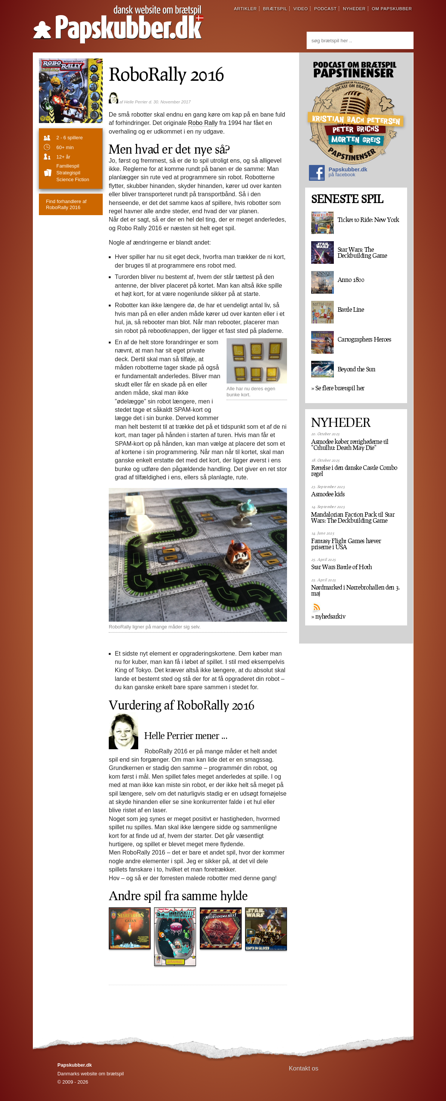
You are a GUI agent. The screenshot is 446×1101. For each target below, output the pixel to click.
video (300, 8)
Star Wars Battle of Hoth (341, 567)
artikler (245, 8)
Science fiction (72, 179)
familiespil (67, 166)
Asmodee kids (328, 494)
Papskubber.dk (338, 174)
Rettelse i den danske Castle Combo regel (354, 471)
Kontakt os (304, 1068)
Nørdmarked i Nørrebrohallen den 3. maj (355, 590)
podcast (325, 8)
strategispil (68, 173)
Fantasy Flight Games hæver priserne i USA (346, 544)
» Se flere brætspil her (337, 388)
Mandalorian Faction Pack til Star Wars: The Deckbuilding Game (352, 517)
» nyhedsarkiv (328, 616)
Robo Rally (203, 123)
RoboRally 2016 (66, 204)
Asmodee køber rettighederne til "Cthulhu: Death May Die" (350, 445)
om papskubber (392, 8)
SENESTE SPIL (347, 199)
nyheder (354, 8)
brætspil (275, 8)
